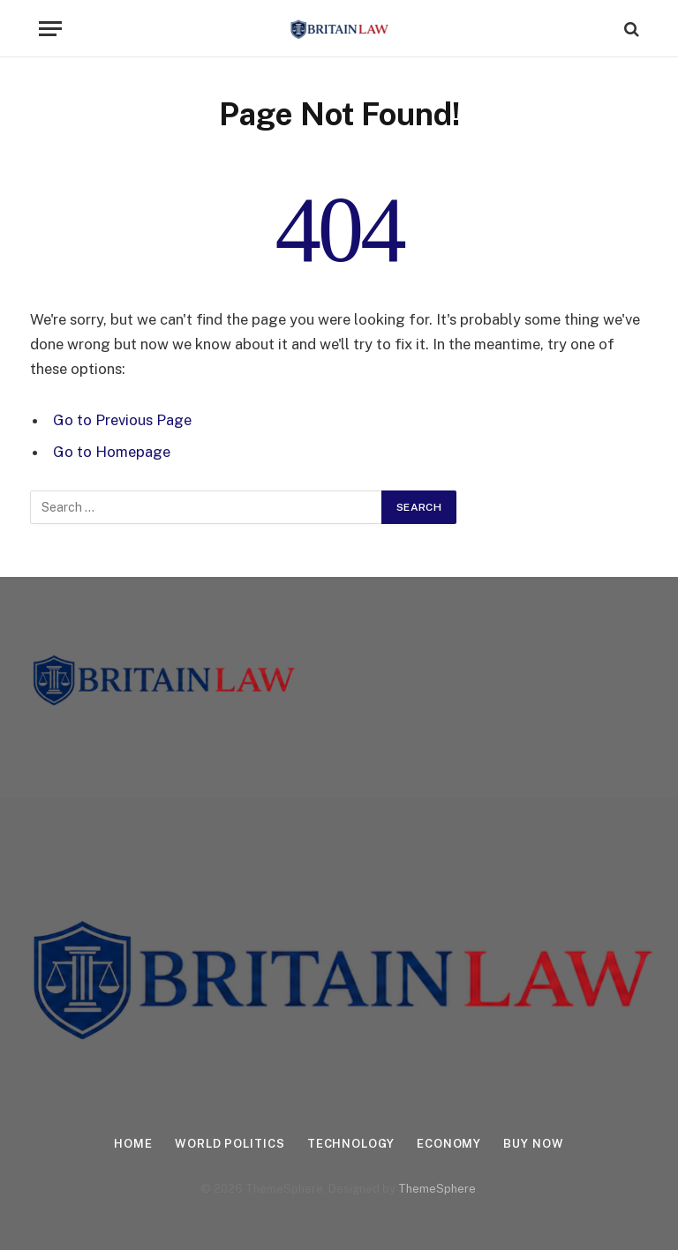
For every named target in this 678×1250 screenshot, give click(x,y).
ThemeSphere (437, 1188)
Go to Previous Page (122, 420)
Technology (351, 1143)
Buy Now (533, 1143)
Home (133, 1143)
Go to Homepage (111, 451)
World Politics (230, 1143)
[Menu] (50, 29)
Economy (449, 1143)
